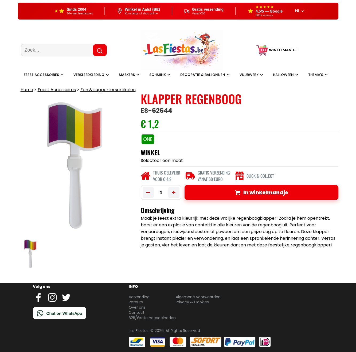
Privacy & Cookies (192, 302)
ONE (147, 139)
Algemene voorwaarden (198, 297)
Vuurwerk (249, 74)
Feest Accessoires (41, 74)
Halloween (283, 74)
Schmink (157, 74)
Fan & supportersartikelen (108, 90)
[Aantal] (161, 192)
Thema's (315, 74)
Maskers (127, 74)
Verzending (139, 297)
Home (27, 90)
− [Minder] (148, 192)
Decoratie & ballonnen (202, 74)
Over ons (137, 307)
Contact (136, 312)
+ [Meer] (173, 192)
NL (299, 11)
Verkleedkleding (88, 74)
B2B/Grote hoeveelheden (152, 317)
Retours (136, 302)
